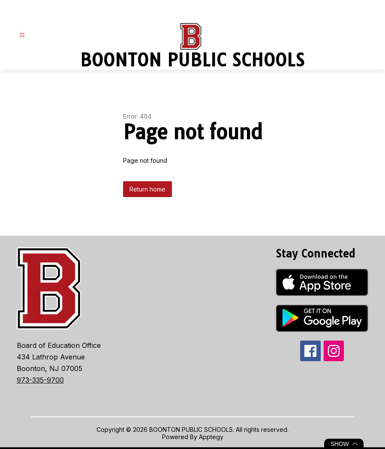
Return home (147, 189)
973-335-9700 (40, 380)
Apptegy (211, 436)
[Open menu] (22, 35)
